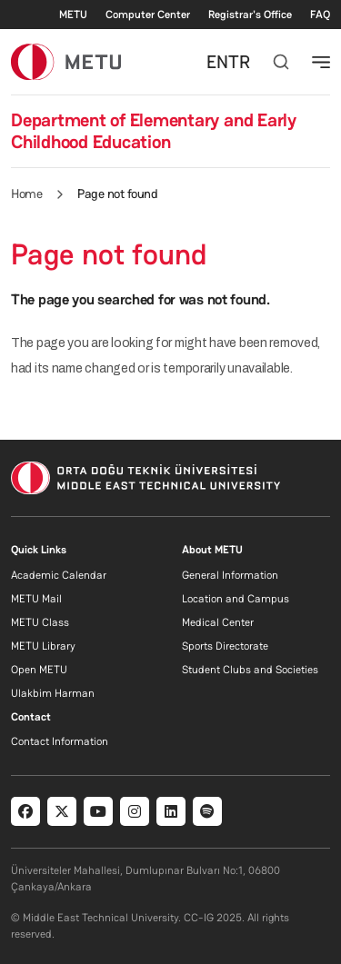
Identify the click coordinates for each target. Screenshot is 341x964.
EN (217, 62)
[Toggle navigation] (321, 62)
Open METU (39, 669)
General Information (230, 575)
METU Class (40, 622)
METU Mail (36, 598)
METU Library (43, 646)
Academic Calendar (58, 575)
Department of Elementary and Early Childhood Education (153, 131)
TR (239, 62)
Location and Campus (235, 598)
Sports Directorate (225, 646)
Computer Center (147, 14)
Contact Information (59, 741)
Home (26, 193)
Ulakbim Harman (53, 693)
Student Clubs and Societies (250, 669)
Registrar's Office (250, 14)
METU (73, 14)
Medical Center (218, 622)
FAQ (320, 14)
